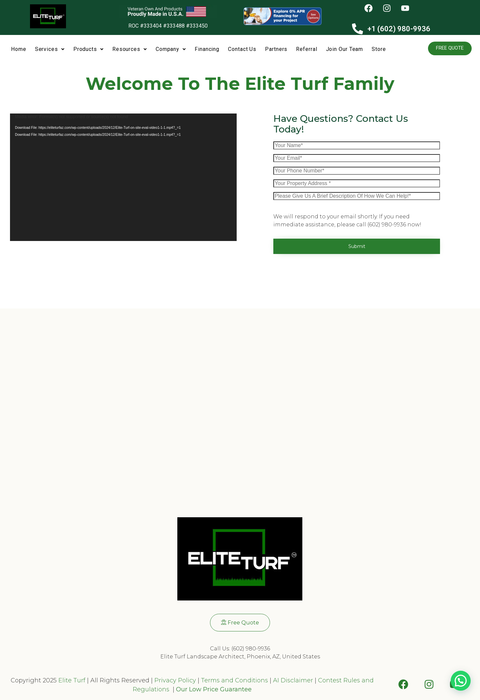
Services (50, 49)
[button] (50, 50)
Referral (306, 49)
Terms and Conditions (234, 680)
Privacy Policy (174, 680)
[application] (123, 177)
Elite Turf (71, 680)
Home (18, 49)
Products (88, 49)
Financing (207, 49)
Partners (276, 49)
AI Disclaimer (293, 680)
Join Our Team (344, 49)
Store (379, 49)
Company (171, 49)
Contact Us (242, 49)
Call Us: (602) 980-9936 (240, 648)
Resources (129, 49)
